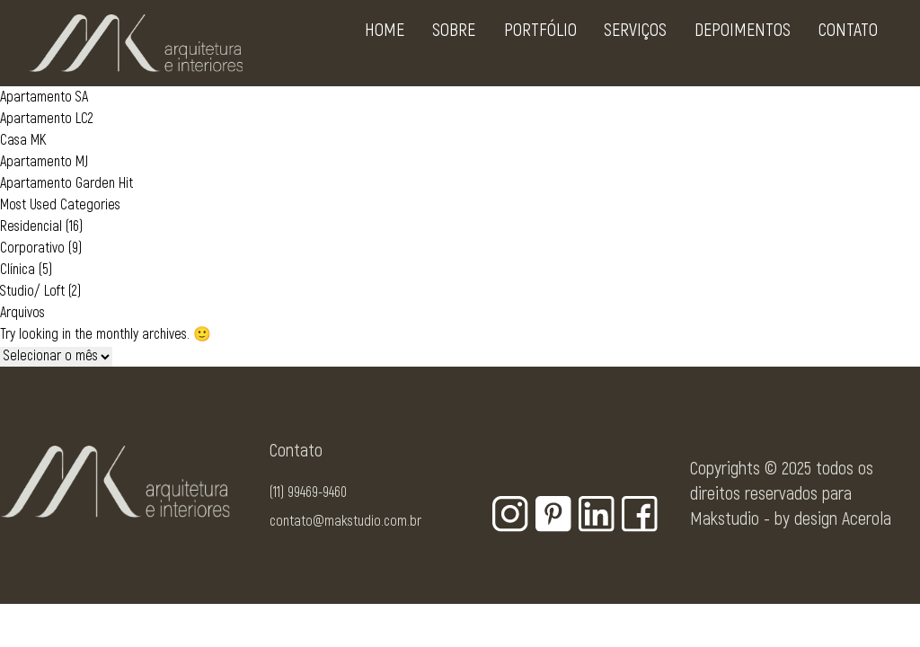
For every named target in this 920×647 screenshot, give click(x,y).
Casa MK (23, 140)
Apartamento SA (44, 97)
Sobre (446, 46)
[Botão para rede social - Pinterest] (553, 514)
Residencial (31, 226)
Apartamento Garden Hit (66, 183)
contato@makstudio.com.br (345, 521)
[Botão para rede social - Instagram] (510, 514)
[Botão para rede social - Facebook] (640, 514)
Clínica (17, 270)
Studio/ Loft (32, 291)
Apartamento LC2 (46, 119)
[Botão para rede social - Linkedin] (597, 514)
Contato (841, 46)
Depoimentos (735, 46)
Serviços (628, 46)
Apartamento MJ (44, 162)
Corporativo (32, 248)
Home (377, 46)
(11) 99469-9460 (308, 492)
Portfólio (533, 46)
